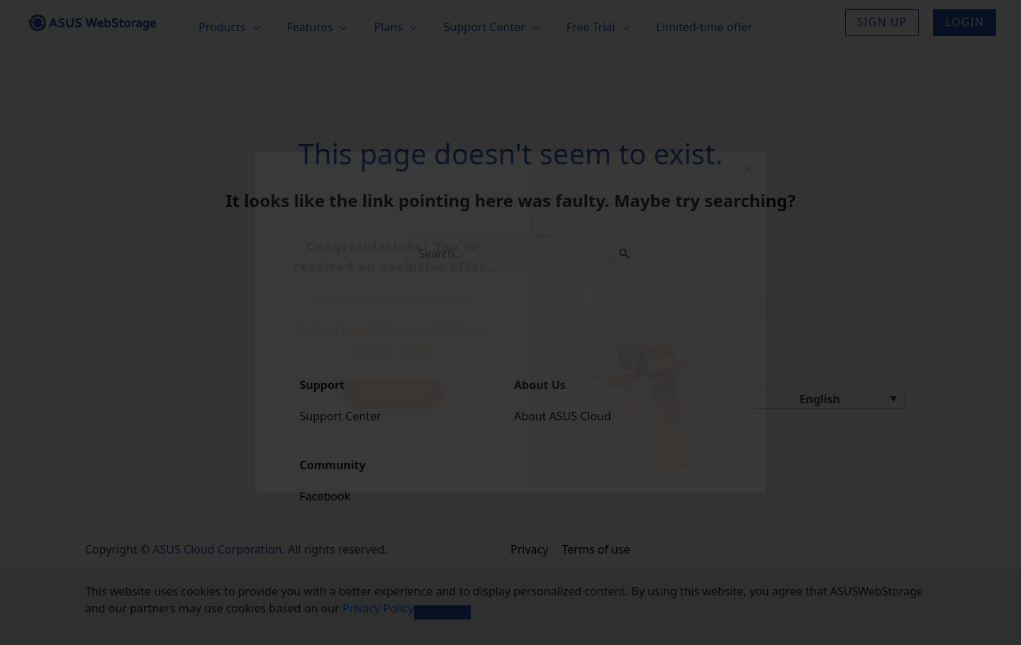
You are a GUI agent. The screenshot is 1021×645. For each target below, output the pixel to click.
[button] (748, 169)
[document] (510, 322)
